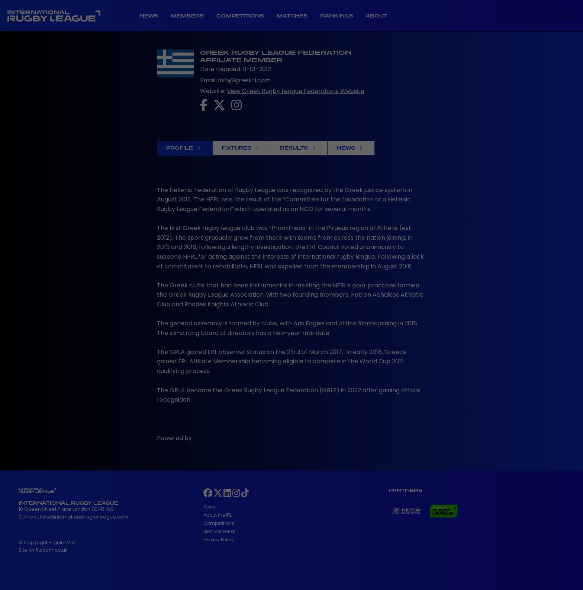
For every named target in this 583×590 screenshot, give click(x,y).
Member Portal (219, 531)
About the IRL (217, 515)
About (376, 16)
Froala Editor (212, 438)
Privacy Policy (218, 539)
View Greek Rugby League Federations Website (295, 91)
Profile (183, 148)
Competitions (240, 16)
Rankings (336, 16)
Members (187, 16)
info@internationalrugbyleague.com (84, 516)
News (148, 16)
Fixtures (240, 148)
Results (297, 148)
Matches (292, 16)
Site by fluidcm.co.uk (43, 550)
